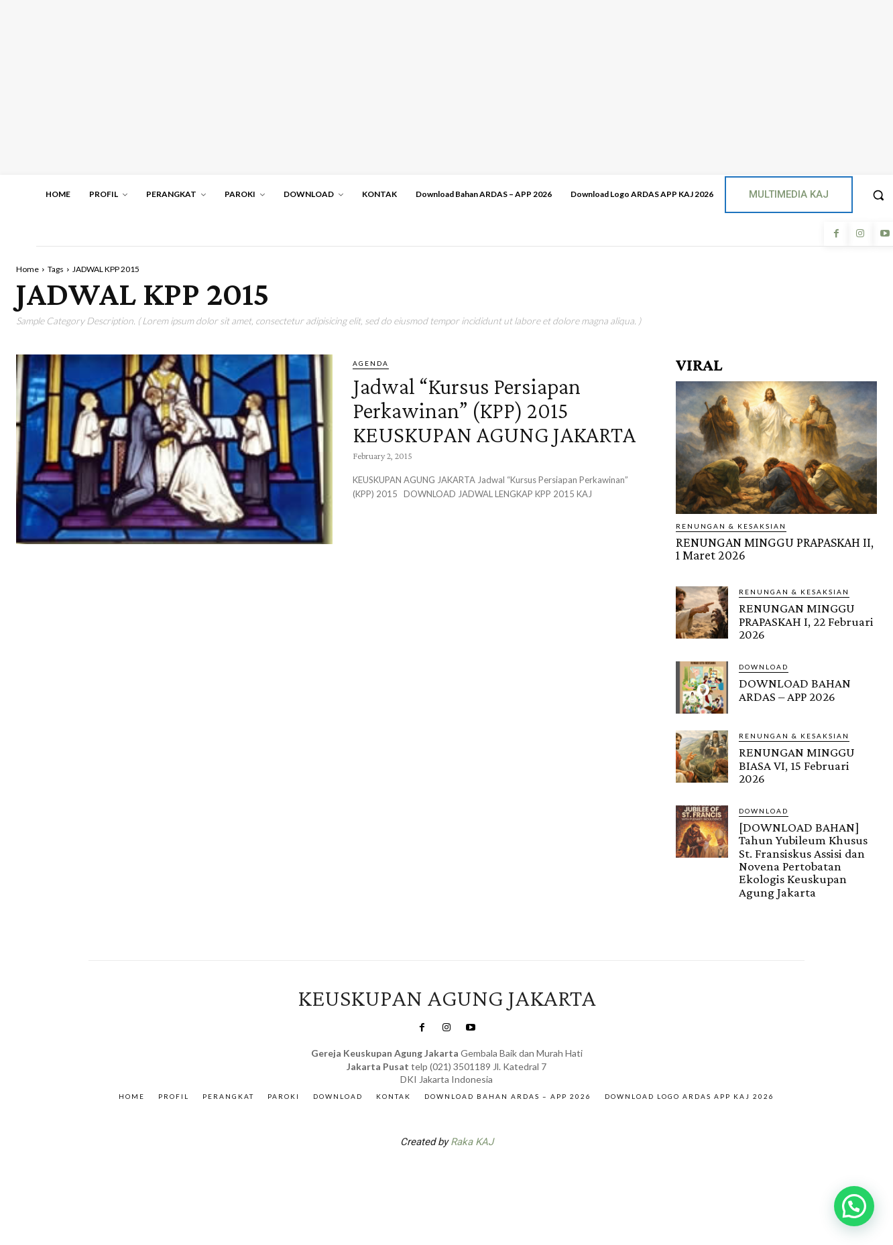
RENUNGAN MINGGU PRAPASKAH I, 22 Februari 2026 (806, 620)
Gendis (486, 1173)
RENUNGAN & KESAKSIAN (731, 526)
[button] (854, 1206)
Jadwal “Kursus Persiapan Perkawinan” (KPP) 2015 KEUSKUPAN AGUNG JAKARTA (489, 421)
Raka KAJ (472, 1138)
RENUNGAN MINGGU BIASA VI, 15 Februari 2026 (796, 763)
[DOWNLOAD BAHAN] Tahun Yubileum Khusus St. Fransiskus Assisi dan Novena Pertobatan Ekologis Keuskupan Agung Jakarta (803, 857)
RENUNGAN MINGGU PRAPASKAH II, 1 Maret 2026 (776, 548)
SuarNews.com (426, 1173)
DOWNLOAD (763, 665)
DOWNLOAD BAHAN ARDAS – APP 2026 (794, 688)
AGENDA (371, 363)
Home (27, 269)
